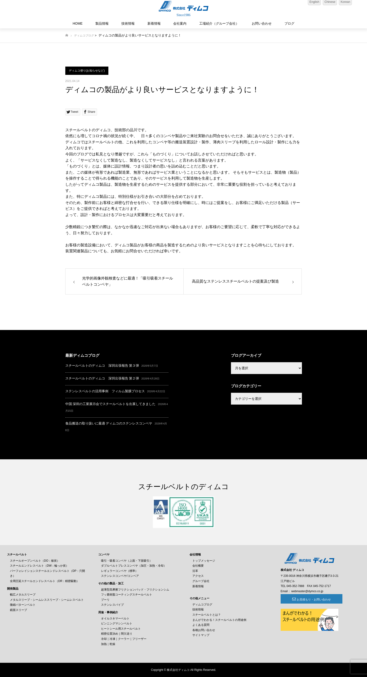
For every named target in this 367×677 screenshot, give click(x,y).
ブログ (289, 23)
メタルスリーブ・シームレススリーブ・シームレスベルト (47, 599)
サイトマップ (200, 635)
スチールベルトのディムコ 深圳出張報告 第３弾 (102, 365)
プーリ (105, 599)
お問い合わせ (262, 23)
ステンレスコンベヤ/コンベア (120, 576)
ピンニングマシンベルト (116, 623)
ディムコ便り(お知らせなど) (87, 70)
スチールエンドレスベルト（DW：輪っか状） (39, 565)
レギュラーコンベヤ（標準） (119, 571)
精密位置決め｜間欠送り (116, 633)
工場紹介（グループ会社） (219, 23)
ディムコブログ (84, 35)
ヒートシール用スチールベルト (121, 628)
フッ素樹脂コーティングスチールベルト (126, 594)
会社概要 (198, 565)
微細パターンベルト (22, 604)
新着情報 (154, 23)
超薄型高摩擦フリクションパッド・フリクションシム (135, 589)
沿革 (195, 571)
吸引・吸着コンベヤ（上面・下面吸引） (126, 560)
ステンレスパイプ (112, 604)
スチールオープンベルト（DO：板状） (35, 560)
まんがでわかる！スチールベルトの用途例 (219, 620)
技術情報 (128, 23)
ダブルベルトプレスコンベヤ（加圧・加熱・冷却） (133, 565)
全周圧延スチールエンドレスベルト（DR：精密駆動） (44, 581)
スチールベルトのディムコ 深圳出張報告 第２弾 (102, 378)
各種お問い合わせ (203, 630)
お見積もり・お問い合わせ (306, 599)
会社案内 (179, 23)
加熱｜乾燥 (108, 644)
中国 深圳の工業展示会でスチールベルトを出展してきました (110, 404)
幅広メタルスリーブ (22, 594)
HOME (78, 23)
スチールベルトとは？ (206, 614)
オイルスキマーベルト (115, 618)
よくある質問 (200, 625)
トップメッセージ (203, 560)
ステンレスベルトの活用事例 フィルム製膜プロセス (105, 391)
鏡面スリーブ (18, 610)
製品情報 (102, 23)
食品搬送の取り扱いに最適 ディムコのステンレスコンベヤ (108, 423)
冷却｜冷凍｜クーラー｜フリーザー (123, 639)
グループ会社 (200, 581)
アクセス (198, 576)
